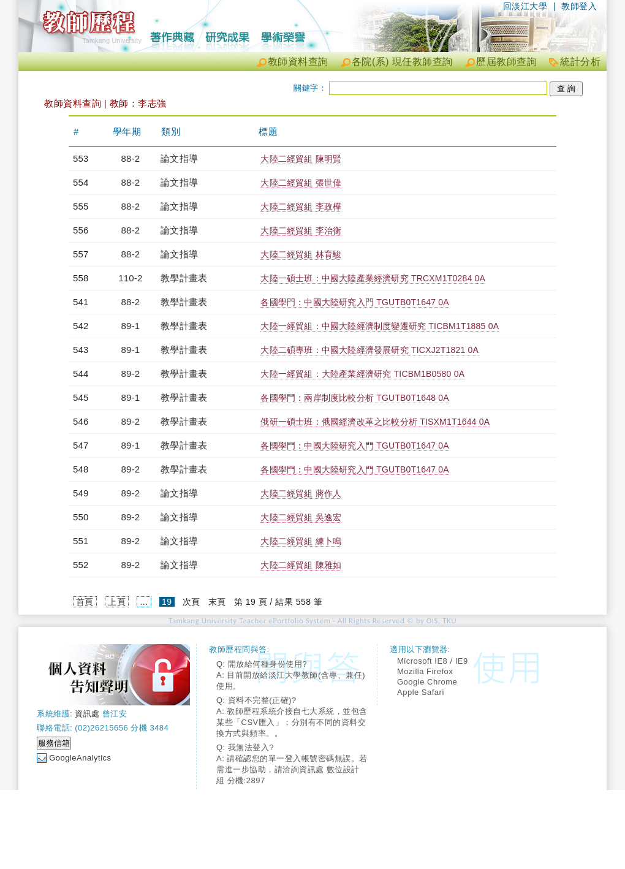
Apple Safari (420, 692)
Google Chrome (427, 681)
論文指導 (179, 158)
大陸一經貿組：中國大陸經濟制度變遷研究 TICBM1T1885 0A (379, 326)
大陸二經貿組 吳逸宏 (300, 517)
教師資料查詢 (298, 61)
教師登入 (579, 6)
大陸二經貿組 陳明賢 (300, 159)
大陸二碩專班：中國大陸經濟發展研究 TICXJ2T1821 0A (369, 350)
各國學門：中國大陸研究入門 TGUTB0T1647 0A (354, 302)
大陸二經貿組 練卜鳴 (300, 541)
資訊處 (87, 713)
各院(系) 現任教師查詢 (402, 61)
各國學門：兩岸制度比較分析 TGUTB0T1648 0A (354, 398)
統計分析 (580, 61)
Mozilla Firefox (425, 671)
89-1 (130, 326)
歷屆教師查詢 (506, 61)
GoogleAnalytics (80, 757)
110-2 (130, 278)
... (144, 602)
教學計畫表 (184, 278)
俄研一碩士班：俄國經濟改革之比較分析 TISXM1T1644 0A (375, 422)
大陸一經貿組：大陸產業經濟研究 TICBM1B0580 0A (362, 374)
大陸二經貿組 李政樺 (300, 206)
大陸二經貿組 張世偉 (300, 183)
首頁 (85, 602)
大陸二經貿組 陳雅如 (300, 565)
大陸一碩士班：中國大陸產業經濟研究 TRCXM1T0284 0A (372, 278)
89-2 (130, 373)
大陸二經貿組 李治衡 (300, 230)
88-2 (130, 158)
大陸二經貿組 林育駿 (300, 254)
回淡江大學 (525, 6)
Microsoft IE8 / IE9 (432, 661)
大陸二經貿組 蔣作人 (300, 493)
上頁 (117, 602)
